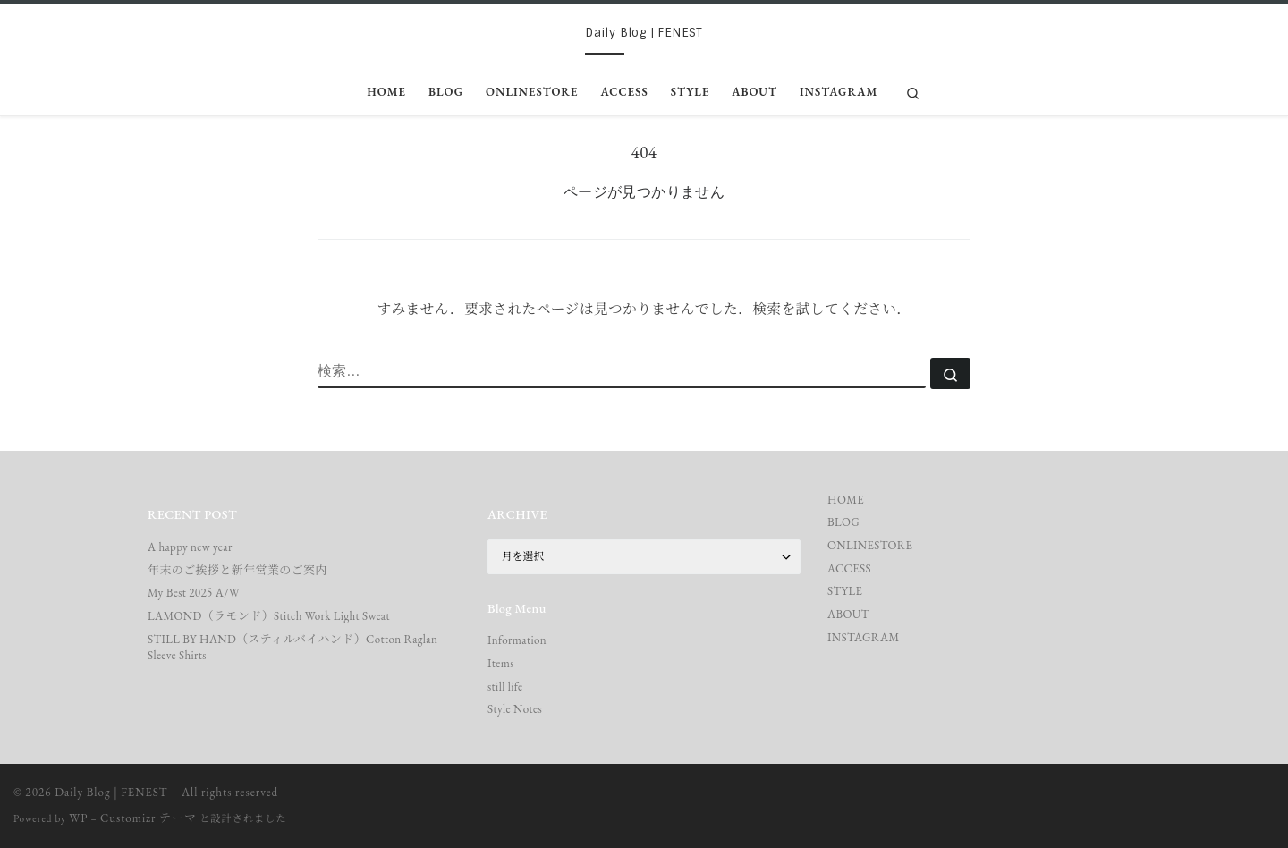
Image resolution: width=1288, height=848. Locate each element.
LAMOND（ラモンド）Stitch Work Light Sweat (269, 615)
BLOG (843, 522)
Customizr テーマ (148, 818)
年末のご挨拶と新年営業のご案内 (237, 570)
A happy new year (190, 547)
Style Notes (514, 709)
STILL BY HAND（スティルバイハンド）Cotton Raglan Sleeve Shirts (292, 647)
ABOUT (848, 614)
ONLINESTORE (869, 545)
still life (504, 686)
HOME (845, 499)
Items (500, 663)
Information (517, 640)
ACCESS (849, 568)
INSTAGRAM (863, 637)
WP (78, 818)
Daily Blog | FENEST (111, 792)
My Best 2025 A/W (194, 592)
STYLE (844, 590)
